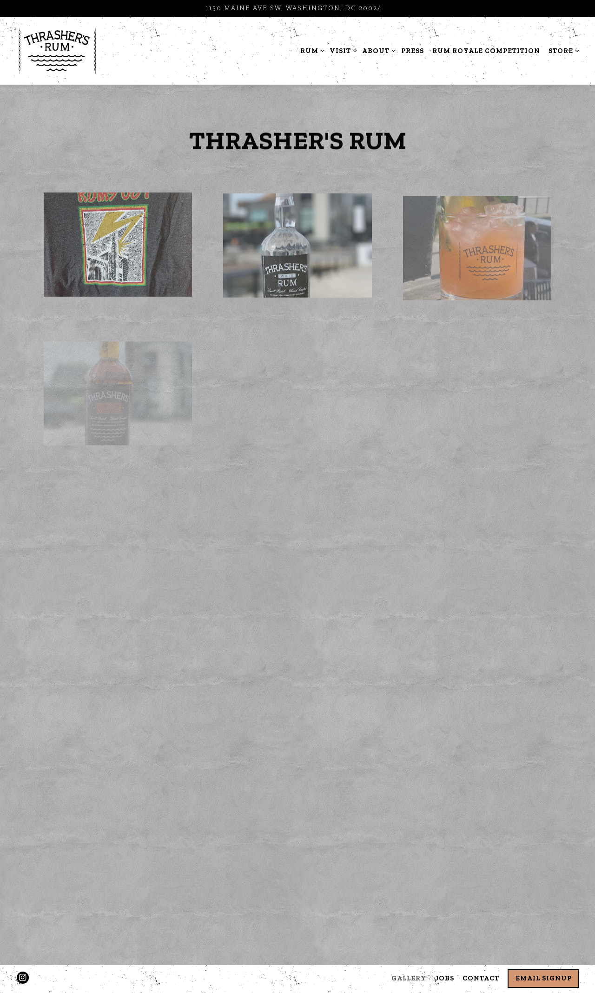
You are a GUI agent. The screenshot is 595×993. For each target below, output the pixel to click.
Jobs (444, 978)
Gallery (408, 978)
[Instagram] (23, 978)
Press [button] (412, 51)
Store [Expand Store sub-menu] (562, 50)
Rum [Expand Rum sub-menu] (311, 50)
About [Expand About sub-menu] (377, 50)
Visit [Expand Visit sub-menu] (341, 50)
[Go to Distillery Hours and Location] (294, 8)
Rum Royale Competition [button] (486, 51)
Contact (481, 978)
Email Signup (544, 978)
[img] (118, 246)
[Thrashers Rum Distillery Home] (57, 50)
